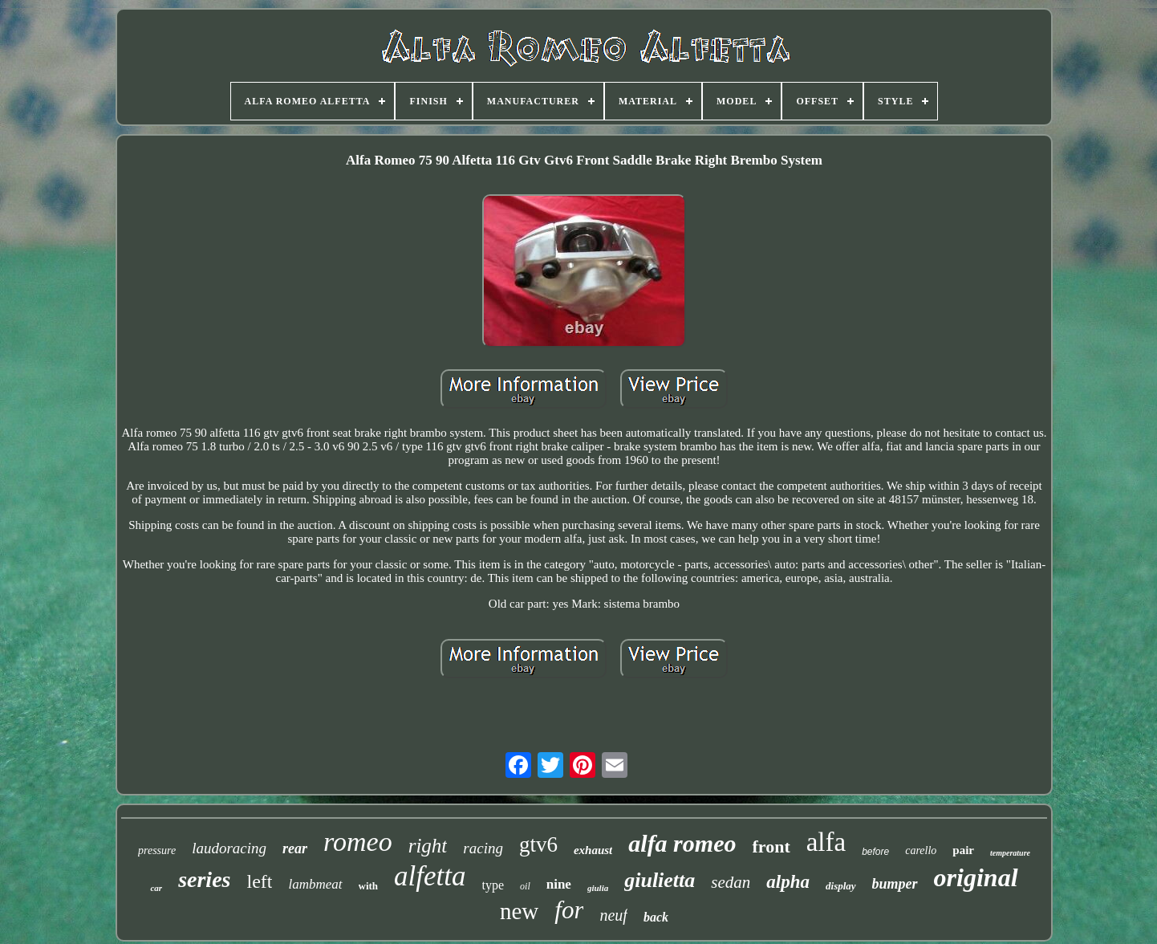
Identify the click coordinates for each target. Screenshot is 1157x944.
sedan (730, 882)
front (771, 846)
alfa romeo (682, 843)
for (568, 910)
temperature (1010, 852)
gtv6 (538, 844)
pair (963, 850)
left (259, 881)
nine (558, 884)
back (655, 917)
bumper (895, 884)
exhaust (593, 850)
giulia (597, 888)
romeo (357, 842)
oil (525, 886)
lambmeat (315, 884)
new (519, 911)
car (156, 888)
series (204, 879)
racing (483, 848)
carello (920, 850)
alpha (788, 882)
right (428, 846)
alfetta (429, 876)
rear (294, 848)
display (841, 886)
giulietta (659, 880)
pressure (157, 850)
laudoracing (229, 848)
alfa (826, 842)
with (369, 886)
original (976, 877)
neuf (613, 915)
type (493, 885)
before (875, 851)
